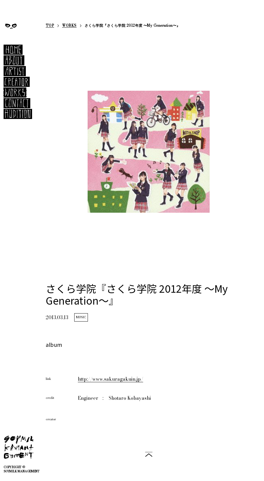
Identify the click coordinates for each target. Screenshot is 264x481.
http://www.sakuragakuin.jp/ (110, 379)
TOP (50, 26)
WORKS (69, 26)
